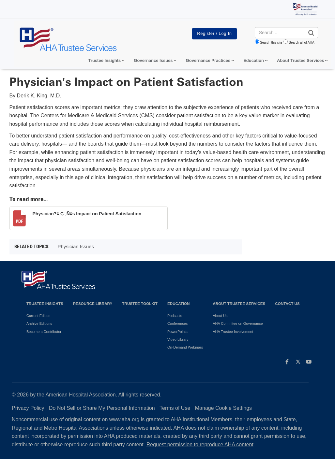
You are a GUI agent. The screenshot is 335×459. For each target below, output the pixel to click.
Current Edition (38, 316)
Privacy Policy (28, 408)
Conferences (177, 323)
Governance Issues (153, 60)
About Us (220, 316)
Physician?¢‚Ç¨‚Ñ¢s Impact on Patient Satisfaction (87, 213)
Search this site (271, 42)
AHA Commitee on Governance (238, 323)
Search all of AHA (301, 42)
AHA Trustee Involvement (233, 332)
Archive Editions (39, 323)
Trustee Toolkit (140, 303)
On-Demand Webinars (185, 347)
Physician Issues (75, 246)
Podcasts (174, 316)
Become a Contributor (43, 332)
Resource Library (93, 303)
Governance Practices (208, 60)
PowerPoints (177, 332)
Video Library (178, 339)
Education (178, 303)
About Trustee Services (300, 60)
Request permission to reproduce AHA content (199, 444)
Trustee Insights (44, 303)
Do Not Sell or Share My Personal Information (102, 408)
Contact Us (287, 303)
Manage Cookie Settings (223, 408)
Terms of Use (175, 408)
